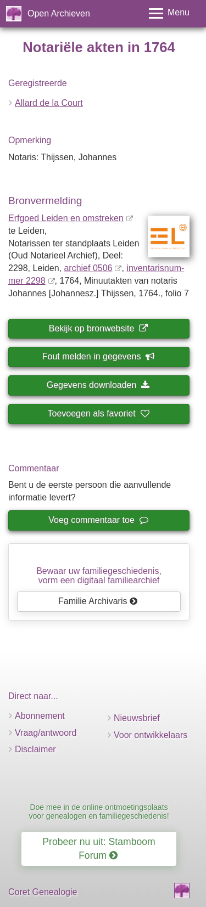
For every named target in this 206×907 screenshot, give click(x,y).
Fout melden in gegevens (98, 356)
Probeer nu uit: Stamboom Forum (98, 848)
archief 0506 (88, 268)
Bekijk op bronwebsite (98, 328)
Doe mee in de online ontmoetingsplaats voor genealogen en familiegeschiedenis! (99, 811)
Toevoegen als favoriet (98, 413)
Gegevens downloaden (98, 385)
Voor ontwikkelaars (150, 735)
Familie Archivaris (98, 601)
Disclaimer (35, 749)
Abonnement (40, 715)
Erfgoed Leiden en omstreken (66, 218)
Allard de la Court (49, 103)
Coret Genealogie (42, 892)
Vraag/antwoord (45, 732)
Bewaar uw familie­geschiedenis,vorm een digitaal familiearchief (99, 575)
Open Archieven (58, 13)
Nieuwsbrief (137, 718)
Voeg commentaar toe (97, 520)
